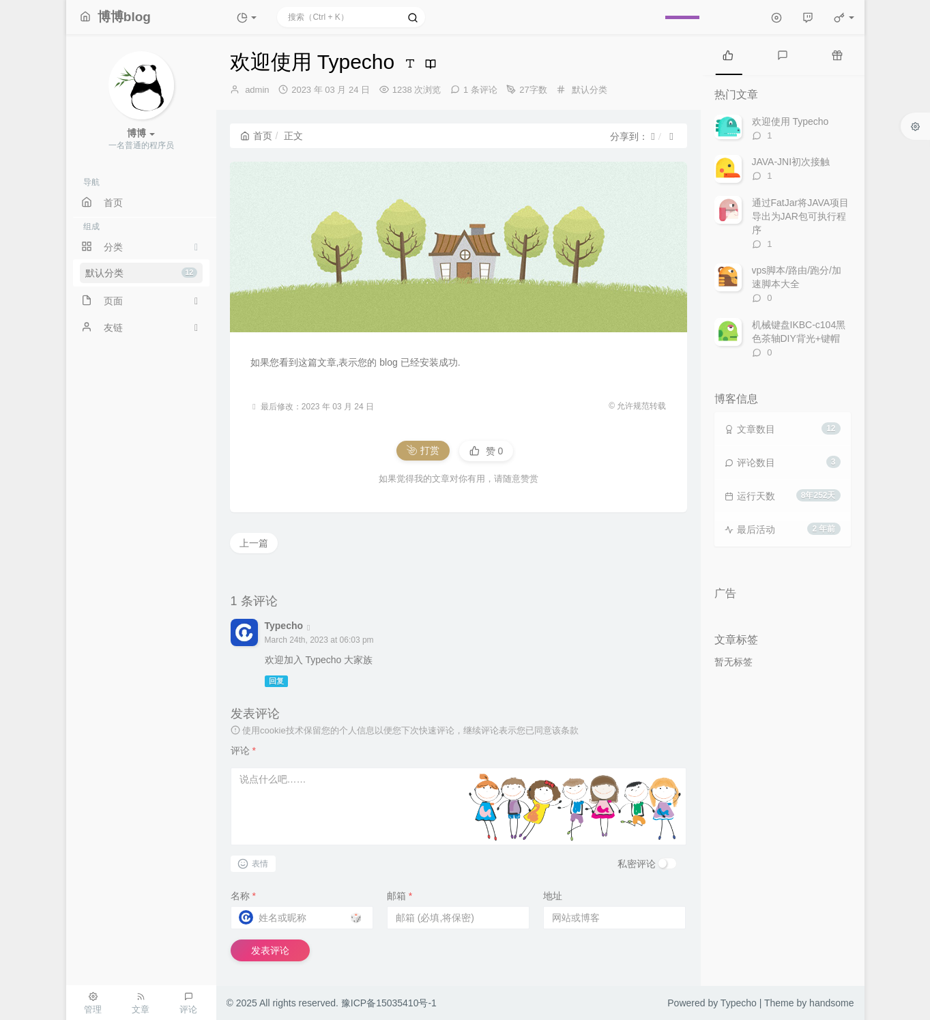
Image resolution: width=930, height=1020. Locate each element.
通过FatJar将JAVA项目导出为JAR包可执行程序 (800, 216)
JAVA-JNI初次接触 (791, 161)
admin (257, 90)
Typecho (284, 625)
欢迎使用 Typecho (790, 121)
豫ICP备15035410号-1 (389, 1002)
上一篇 (253, 543)
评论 (243, 750)
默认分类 (141, 272)
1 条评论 (480, 90)
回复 (276, 681)
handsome (831, 1002)
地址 (552, 895)
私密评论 (636, 863)
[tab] (728, 54)
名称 (243, 895)
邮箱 (399, 895)
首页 (256, 135)
